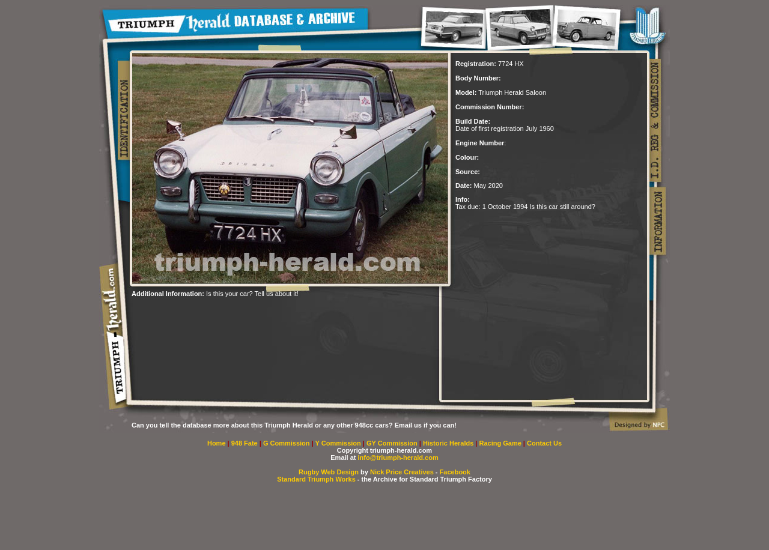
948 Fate (245, 443)
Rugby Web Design (329, 472)
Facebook (455, 472)
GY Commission (392, 443)
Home (216, 443)
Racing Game (501, 443)
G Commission (287, 443)
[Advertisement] (272, 315)
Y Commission (339, 443)
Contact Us (544, 443)
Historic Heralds (449, 443)
